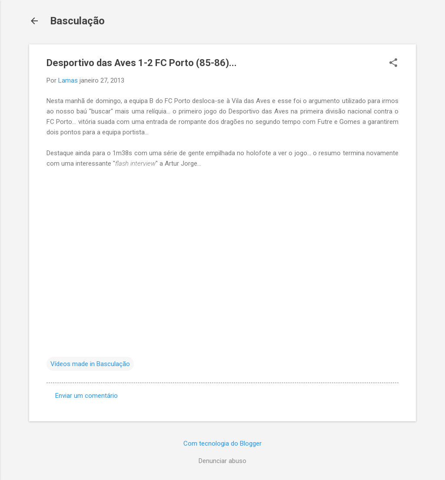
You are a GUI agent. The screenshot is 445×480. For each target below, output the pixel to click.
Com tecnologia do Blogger (222, 443)
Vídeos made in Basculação (90, 364)
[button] (393, 63)
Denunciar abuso (222, 461)
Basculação (77, 21)
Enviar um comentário (86, 396)
